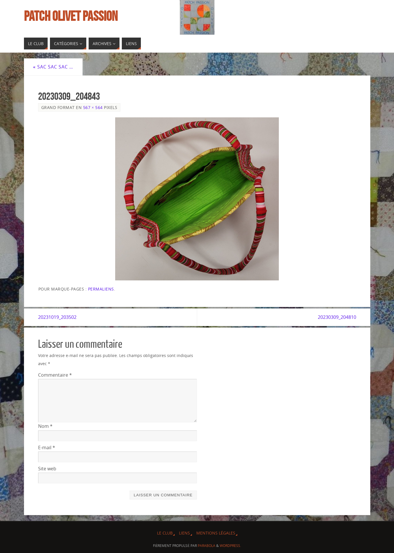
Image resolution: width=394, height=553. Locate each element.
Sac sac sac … (53, 67)
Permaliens (101, 289)
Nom (45, 426)
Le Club (165, 533)
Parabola (206, 545)
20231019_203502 (57, 317)
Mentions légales (216, 533)
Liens (184, 533)
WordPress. (230, 545)
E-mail (46, 447)
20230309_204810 (337, 317)
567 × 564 (93, 107)
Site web (47, 468)
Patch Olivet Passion (70, 16)
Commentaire (55, 375)
